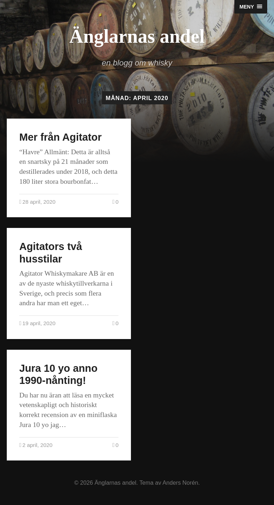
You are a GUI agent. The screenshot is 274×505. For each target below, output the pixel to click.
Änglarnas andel (137, 36)
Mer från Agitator (60, 137)
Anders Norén (180, 482)
